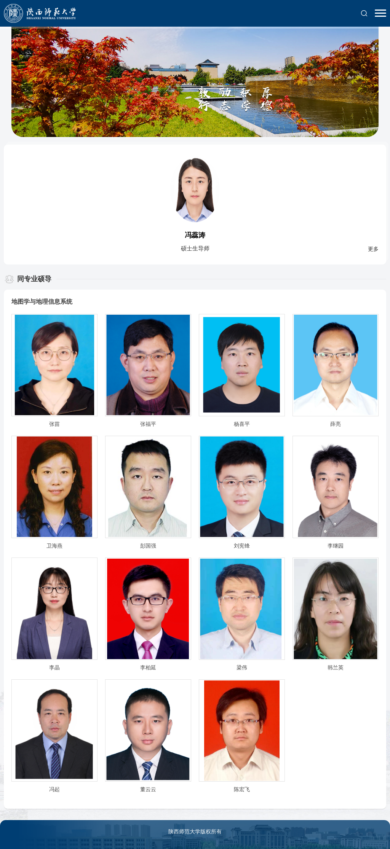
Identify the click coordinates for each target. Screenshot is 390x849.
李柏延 (148, 668)
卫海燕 (54, 546)
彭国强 (148, 546)
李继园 (336, 546)
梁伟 (242, 668)
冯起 (54, 789)
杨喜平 (242, 424)
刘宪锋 (242, 546)
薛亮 (335, 424)
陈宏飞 (242, 789)
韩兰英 (336, 668)
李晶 (54, 668)
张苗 (54, 424)
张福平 (148, 424)
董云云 (148, 789)
